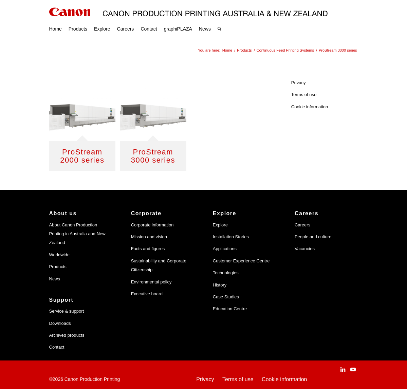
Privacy (298, 82)
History (219, 285)
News (54, 278)
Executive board (147, 293)
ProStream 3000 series (153, 156)
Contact (56, 347)
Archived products (67, 335)
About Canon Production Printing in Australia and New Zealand (77, 233)
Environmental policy (151, 281)
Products (58, 266)
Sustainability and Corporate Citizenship (158, 265)
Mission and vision (149, 236)
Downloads (60, 323)
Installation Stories (231, 236)
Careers (302, 224)
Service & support (66, 311)
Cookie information (309, 106)
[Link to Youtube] (353, 369)
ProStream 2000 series (82, 156)
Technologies (226, 272)
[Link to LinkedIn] (343, 369)
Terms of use (303, 94)
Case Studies (226, 296)
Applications (225, 248)
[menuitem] (55, 20)
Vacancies (305, 248)
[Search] (219, 20)
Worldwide (59, 254)
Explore (220, 224)
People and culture (313, 236)
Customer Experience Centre (241, 260)
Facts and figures (148, 248)
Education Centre (230, 308)
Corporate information (152, 224)
